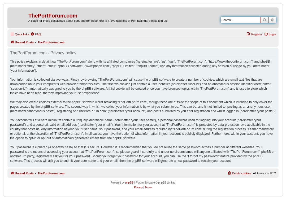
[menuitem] (35, 34)
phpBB (129, 182)
